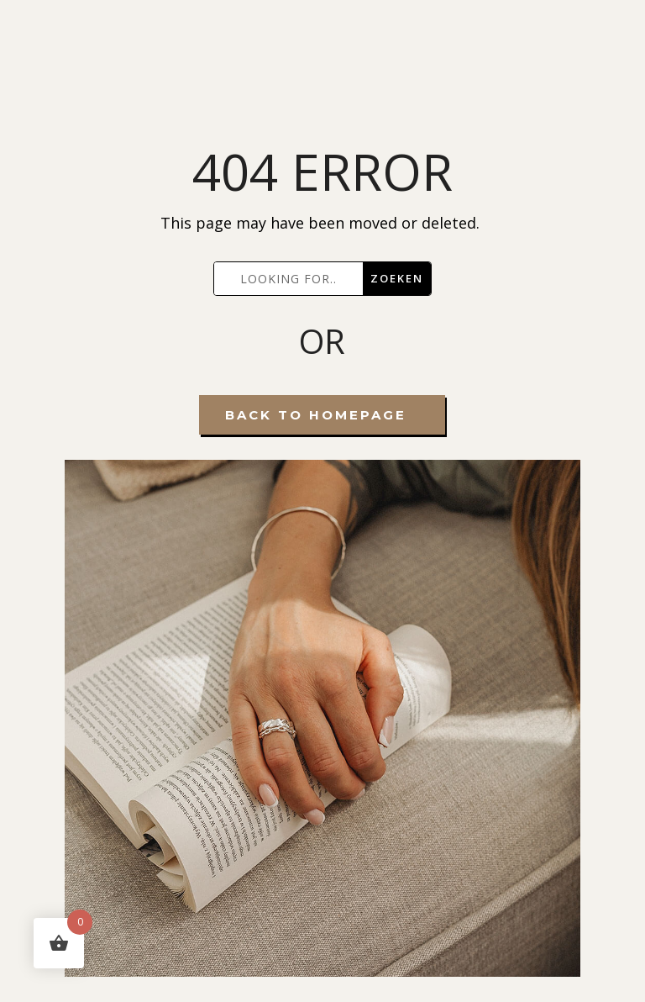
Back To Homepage (315, 415)
